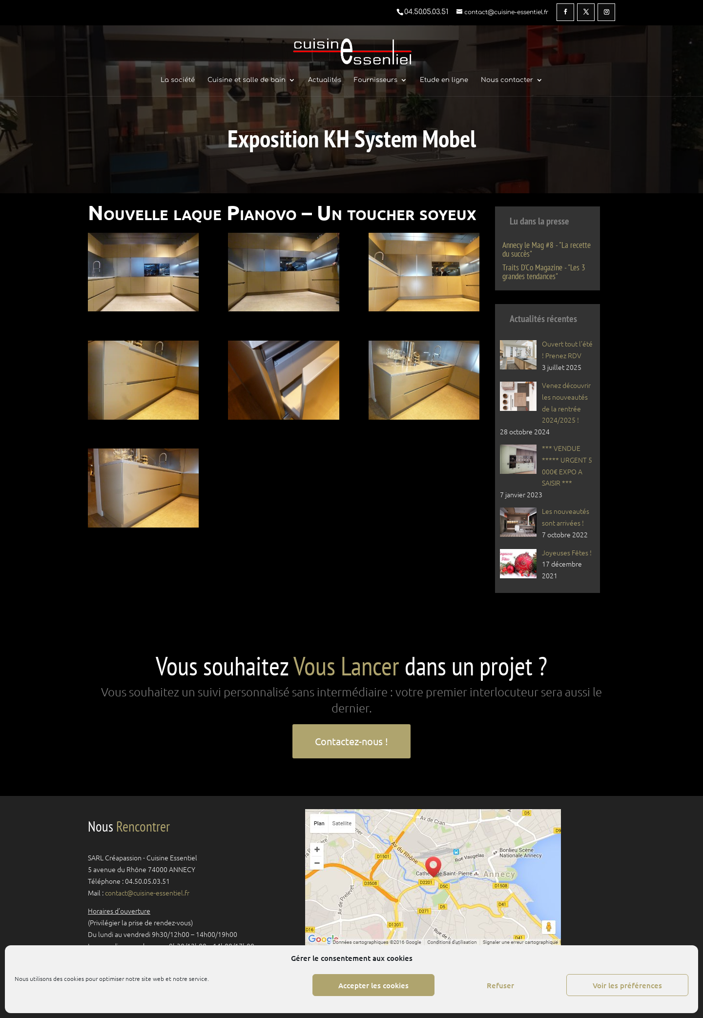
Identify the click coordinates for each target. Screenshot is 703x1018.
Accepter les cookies (373, 985)
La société (178, 80)
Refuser (500, 985)
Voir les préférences (627, 985)
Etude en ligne (444, 80)
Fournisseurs (375, 80)
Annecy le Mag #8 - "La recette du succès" (546, 249)
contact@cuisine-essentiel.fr (147, 892)
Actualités (324, 80)
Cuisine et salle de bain (246, 80)
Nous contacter (507, 80)
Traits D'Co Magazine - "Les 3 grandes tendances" (543, 272)
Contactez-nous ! (351, 741)
